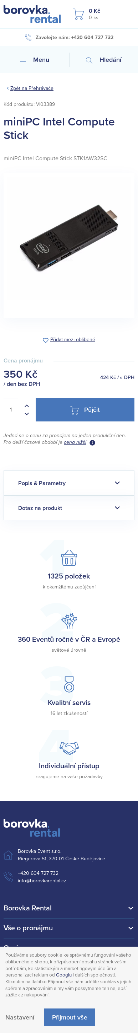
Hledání (103, 60)
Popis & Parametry (42, 483)
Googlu (64, 975)
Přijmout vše (69, 1017)
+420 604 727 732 (38, 873)
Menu (34, 60)
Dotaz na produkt (40, 508)
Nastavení (19, 1017)
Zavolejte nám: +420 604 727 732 (69, 37)
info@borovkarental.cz (42, 881)
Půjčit (85, 410)
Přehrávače (41, 88)
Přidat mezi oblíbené (72, 340)
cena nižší (75, 442)
